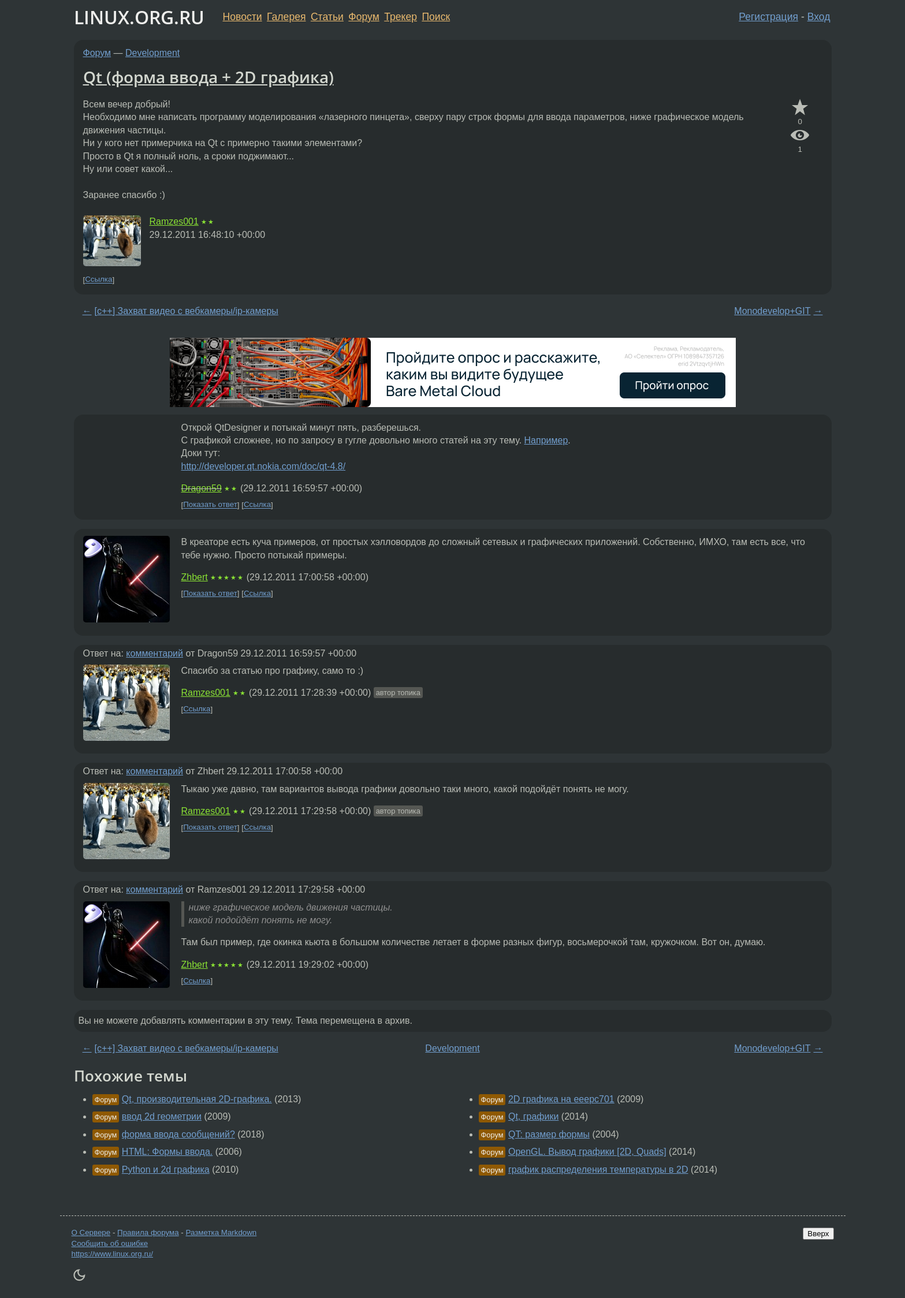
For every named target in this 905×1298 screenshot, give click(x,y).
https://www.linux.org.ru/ (112, 1253)
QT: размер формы (549, 1134)
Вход (818, 17)
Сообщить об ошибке (110, 1243)
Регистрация (768, 17)
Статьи (327, 17)
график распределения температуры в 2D (598, 1169)
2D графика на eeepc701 (561, 1099)
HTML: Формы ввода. (167, 1152)
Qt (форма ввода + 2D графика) (208, 77)
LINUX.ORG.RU (139, 17)
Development (152, 53)
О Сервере (91, 1232)
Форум (363, 17)
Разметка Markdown (220, 1232)
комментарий (154, 653)
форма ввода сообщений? (178, 1134)
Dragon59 (201, 488)
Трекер (400, 17)
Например (546, 440)
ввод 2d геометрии (162, 1116)
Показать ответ (210, 505)
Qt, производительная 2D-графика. (197, 1099)
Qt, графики (533, 1116)
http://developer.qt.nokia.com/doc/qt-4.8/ (263, 466)
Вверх (818, 1233)
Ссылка (98, 279)
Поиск (436, 17)
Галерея (286, 17)
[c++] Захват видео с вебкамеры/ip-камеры (186, 311)
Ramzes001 (174, 221)
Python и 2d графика (166, 1169)
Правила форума (148, 1232)
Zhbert (194, 577)
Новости (242, 17)
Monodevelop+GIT (772, 311)
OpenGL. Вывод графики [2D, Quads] (587, 1152)
